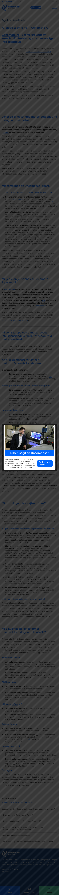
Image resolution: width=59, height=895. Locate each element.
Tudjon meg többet (44, 463)
